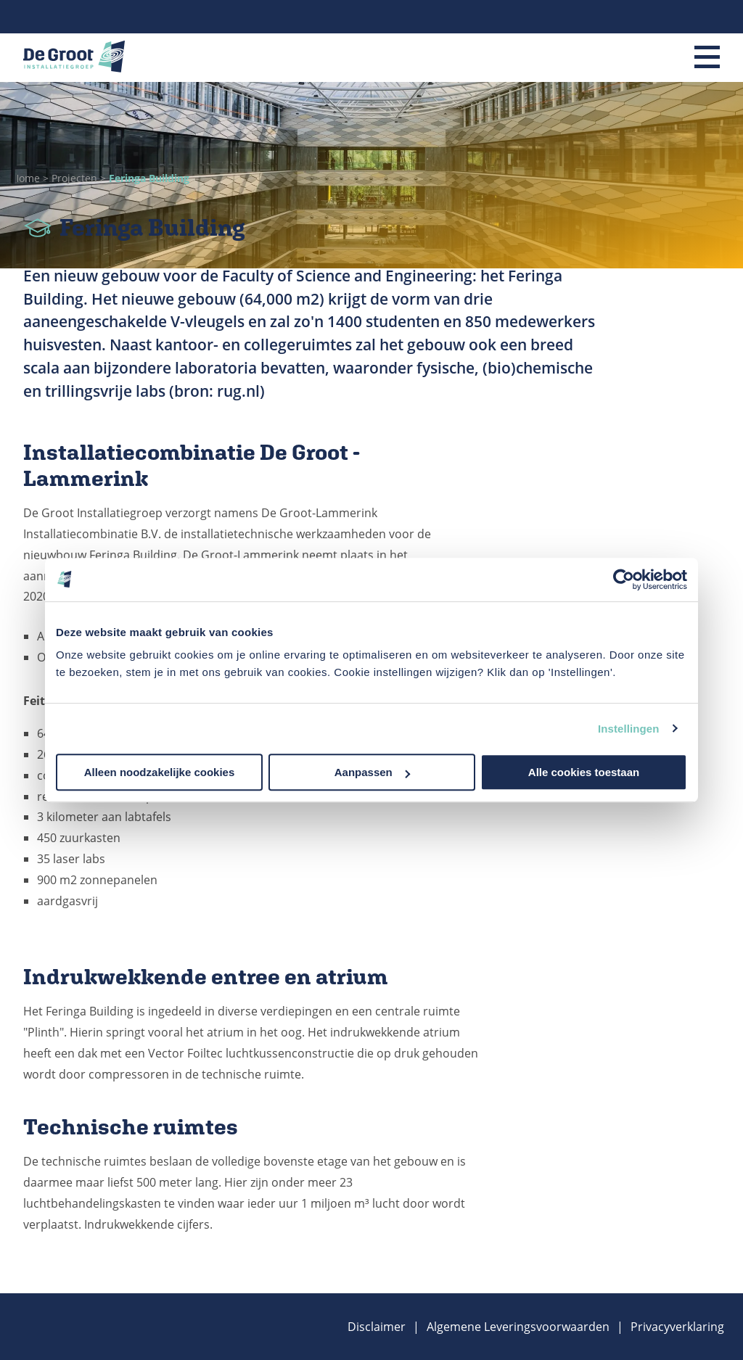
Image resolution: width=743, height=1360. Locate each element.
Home (27, 178)
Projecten (76, 178)
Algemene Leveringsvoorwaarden (518, 1327)
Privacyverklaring (677, 1327)
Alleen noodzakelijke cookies (159, 772)
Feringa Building (149, 178)
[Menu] (707, 58)
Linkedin (672, 16)
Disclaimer (377, 1327)
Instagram (692, 16)
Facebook (713, 16)
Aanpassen (372, 772)
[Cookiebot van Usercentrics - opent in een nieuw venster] (623, 579)
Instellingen (629, 728)
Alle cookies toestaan (583, 772)
